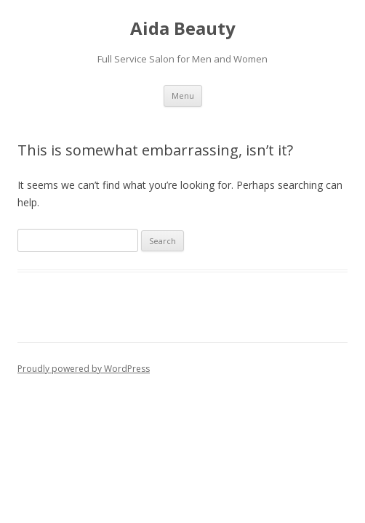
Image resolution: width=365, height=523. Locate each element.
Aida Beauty (183, 28)
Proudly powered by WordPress (83, 368)
